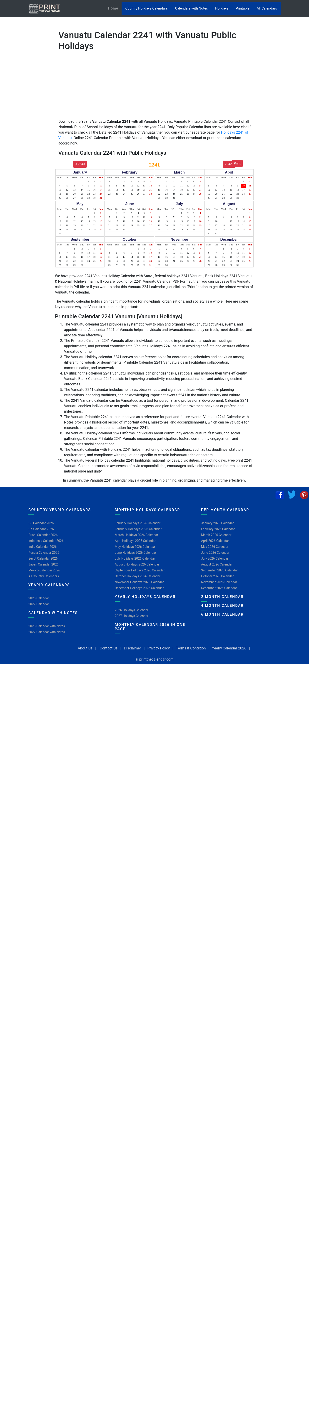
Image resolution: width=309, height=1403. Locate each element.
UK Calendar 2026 (41, 529)
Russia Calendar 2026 (43, 552)
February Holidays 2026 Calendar (138, 529)
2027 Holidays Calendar (131, 616)
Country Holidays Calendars (146, 8)
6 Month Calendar (222, 614)
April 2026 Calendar (215, 541)
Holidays (222, 8)
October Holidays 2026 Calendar (137, 576)
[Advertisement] (26, 142)
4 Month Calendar (222, 605)
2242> (229, 164)
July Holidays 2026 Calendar (135, 558)
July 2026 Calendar (214, 558)
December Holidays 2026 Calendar (139, 588)
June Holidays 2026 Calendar (135, 552)
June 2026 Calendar (215, 552)
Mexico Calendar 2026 (44, 570)
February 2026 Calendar (218, 529)
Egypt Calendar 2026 (43, 558)
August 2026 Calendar (216, 564)
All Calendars (267, 8)
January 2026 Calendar (217, 523)
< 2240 (80, 164)
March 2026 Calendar (216, 535)
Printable (242, 8)
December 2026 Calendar (219, 588)
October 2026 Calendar (217, 576)
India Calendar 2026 (42, 546)
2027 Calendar (38, 604)
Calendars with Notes (191, 8)
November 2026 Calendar (219, 582)
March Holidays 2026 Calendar (136, 535)
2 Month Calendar (222, 597)
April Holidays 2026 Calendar (135, 541)
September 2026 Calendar (219, 570)
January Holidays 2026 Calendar (137, 523)
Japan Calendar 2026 (43, 564)
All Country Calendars (43, 576)
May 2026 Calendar (214, 546)
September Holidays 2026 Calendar (139, 570)
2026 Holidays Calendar (131, 610)
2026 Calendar (38, 598)
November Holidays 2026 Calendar (139, 582)
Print (237, 163)
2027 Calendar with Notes (46, 632)
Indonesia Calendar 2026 (46, 541)
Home (115, 8)
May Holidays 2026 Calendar (135, 546)
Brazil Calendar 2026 (43, 535)
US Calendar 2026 (41, 523)
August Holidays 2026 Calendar (137, 564)
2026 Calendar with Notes (46, 626)
